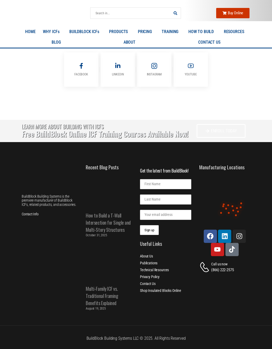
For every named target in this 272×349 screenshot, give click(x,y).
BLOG (57, 42)
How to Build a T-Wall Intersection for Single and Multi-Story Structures (108, 222)
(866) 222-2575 (222, 270)
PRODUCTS (119, 31)
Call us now (219, 264)
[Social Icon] (81, 69)
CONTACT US (209, 42)
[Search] (130, 13)
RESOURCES (235, 31)
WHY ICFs (52, 31)
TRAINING (171, 31)
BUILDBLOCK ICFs (85, 31)
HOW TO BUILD (202, 31)
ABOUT (131, 42)
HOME (30, 31)
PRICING (146, 31)
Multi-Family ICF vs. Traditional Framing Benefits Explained (102, 295)
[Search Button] (175, 13)
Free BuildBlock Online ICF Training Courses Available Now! (105, 133)
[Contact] (205, 267)
